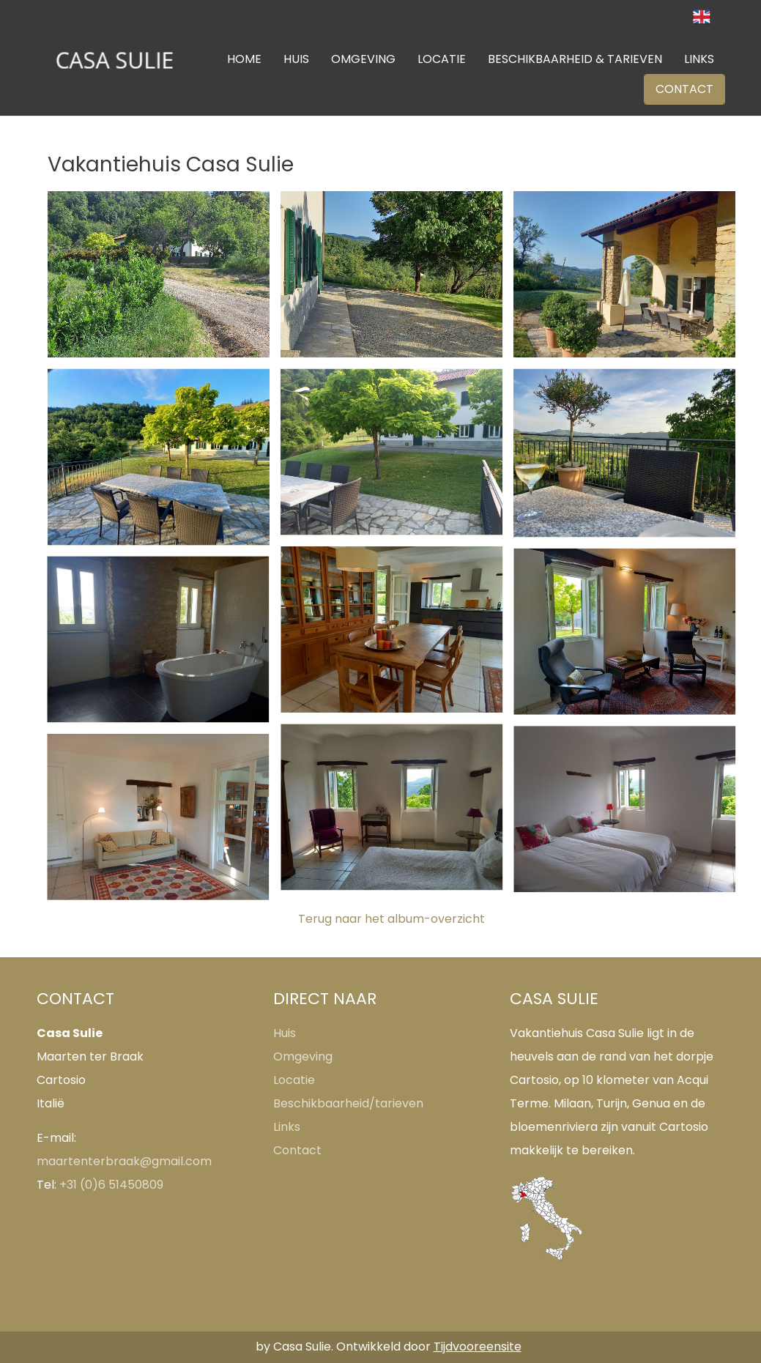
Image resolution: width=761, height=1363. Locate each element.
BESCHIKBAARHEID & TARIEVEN (575, 59)
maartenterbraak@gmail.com (124, 1161)
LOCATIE (441, 59)
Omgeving (303, 1056)
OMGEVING (363, 59)
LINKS (699, 59)
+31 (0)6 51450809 (111, 1184)
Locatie (294, 1080)
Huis (284, 1033)
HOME (244, 59)
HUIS (296, 59)
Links (286, 1126)
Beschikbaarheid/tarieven (348, 1103)
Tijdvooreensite (477, 1346)
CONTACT (684, 89)
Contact (297, 1150)
